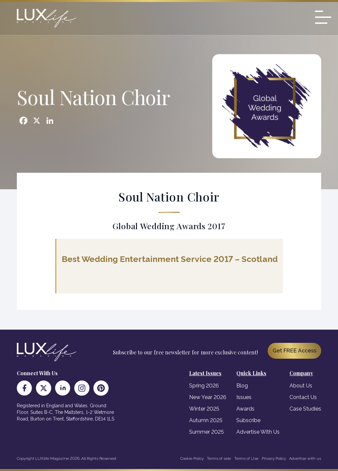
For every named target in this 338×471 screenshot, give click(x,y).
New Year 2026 (207, 397)
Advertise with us (305, 458)
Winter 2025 (204, 409)
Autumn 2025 (205, 420)
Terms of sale (219, 458)
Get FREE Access (294, 350)
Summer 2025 (206, 432)
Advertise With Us (258, 432)
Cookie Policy (192, 458)
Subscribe (248, 420)
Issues (244, 397)
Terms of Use (246, 458)
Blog (242, 385)
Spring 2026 (204, 385)
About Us (300, 385)
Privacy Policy (274, 458)
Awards (245, 409)
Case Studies (305, 409)
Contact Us (303, 397)
